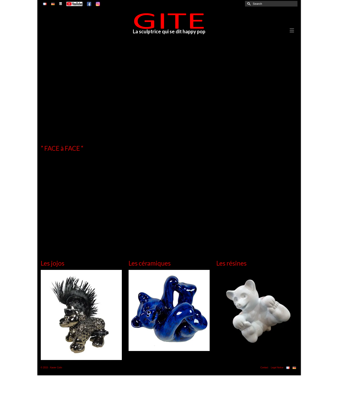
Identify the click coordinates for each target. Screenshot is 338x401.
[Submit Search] (248, 4)
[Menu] (291, 30)
